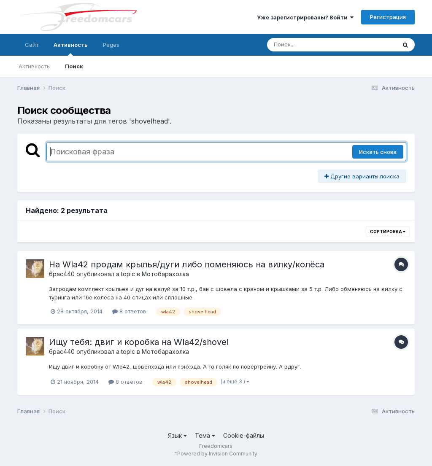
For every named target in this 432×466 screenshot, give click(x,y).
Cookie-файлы (243, 435)
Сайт (31, 44)
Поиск (74, 66)
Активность (71, 48)
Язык (177, 435)
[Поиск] (315, 44)
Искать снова (378, 151)
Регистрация (388, 16)
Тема (205, 435)
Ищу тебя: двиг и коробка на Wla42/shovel (139, 342)
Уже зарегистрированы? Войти (305, 17)
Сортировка (387, 231)
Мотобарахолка (165, 273)
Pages (111, 44)
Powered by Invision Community (217, 453)
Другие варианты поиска (362, 176)
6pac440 (62, 273)
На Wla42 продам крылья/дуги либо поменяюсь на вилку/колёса (186, 264)
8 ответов (129, 311)
